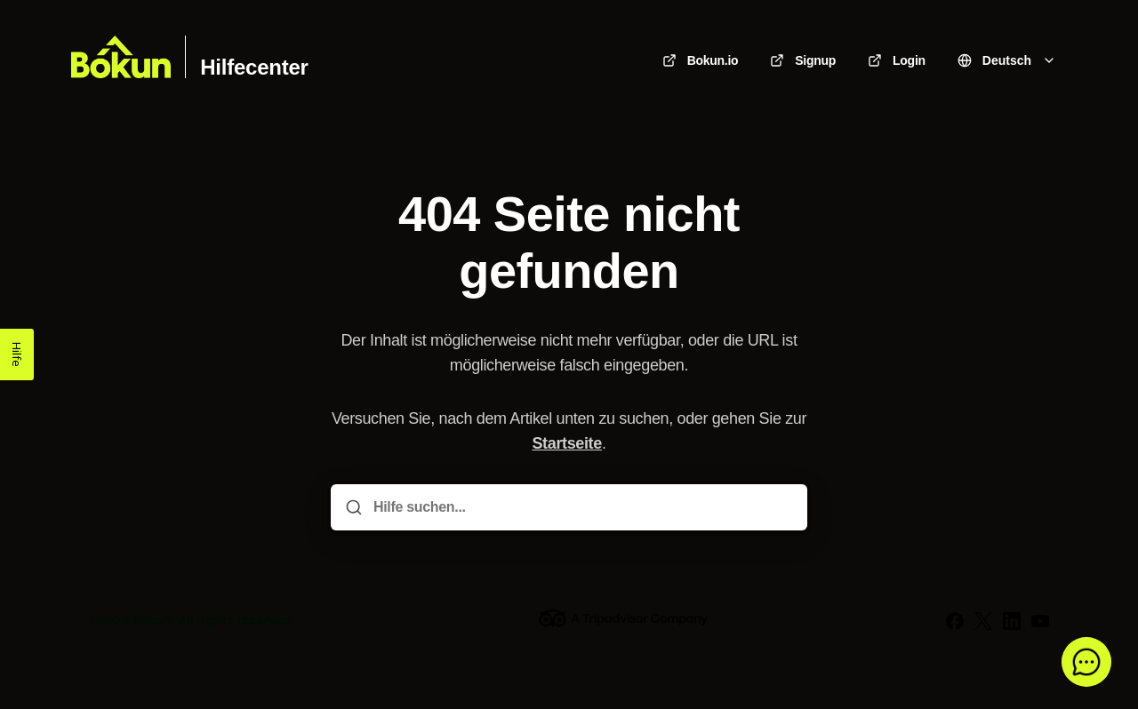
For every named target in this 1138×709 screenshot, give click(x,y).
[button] (1086, 662)
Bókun (152, 620)
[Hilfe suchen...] (581, 507)
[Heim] (121, 56)
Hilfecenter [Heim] (254, 67)
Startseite (566, 443)
